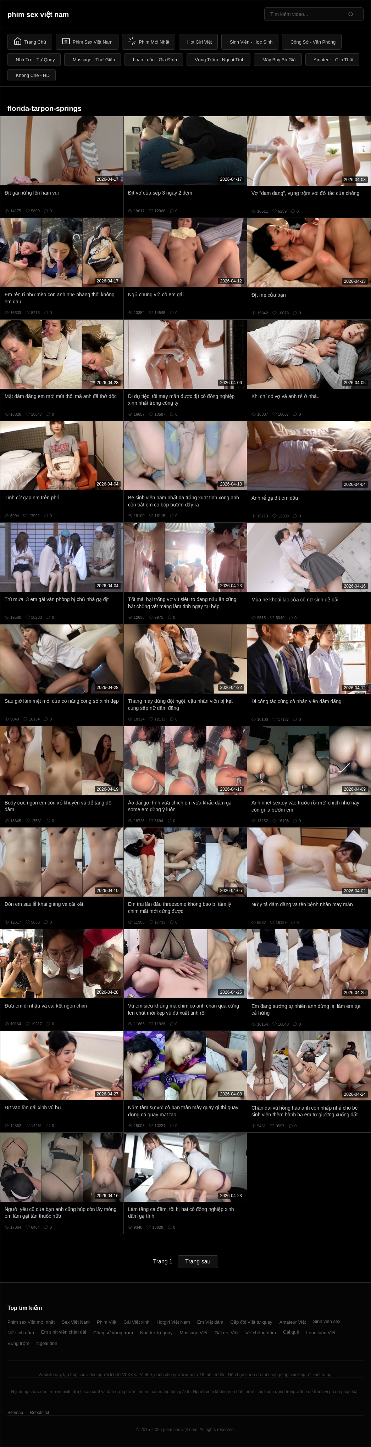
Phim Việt (106, 1322)
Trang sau (197, 1261)
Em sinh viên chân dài (63, 1332)
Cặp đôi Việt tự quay (251, 1322)
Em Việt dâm (210, 1322)
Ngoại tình (47, 1343)
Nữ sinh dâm (20, 1332)
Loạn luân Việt (320, 1332)
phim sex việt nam (38, 14)
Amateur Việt (292, 1322)
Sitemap (15, 1412)
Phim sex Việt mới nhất (31, 1322)
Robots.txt (39, 1412)
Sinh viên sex (326, 1321)
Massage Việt (193, 1332)
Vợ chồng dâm (260, 1332)
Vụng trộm (18, 1343)
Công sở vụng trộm (113, 1332)
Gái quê (291, 1332)
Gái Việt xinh (136, 1322)
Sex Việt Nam (76, 1322)
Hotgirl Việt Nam (173, 1322)
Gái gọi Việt (227, 1332)
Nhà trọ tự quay (156, 1332)
